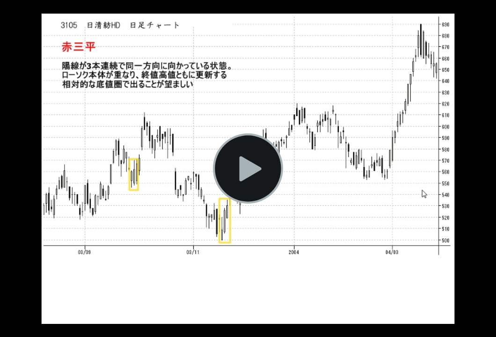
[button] (248, 168)
